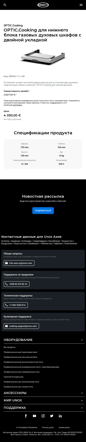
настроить (17, 105)
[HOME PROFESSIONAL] (43, 5)
